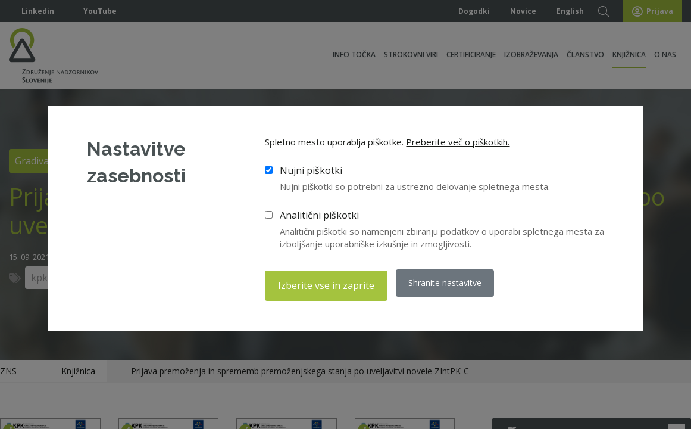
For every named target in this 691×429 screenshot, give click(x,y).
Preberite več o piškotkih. (457, 145)
